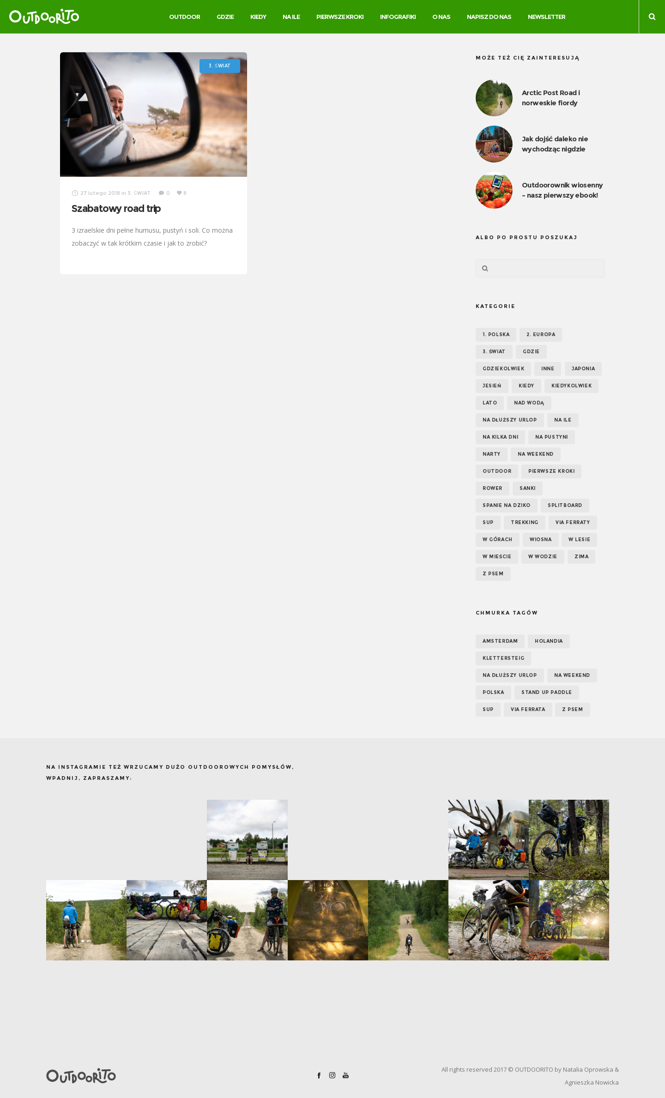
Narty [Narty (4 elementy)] (492, 454)
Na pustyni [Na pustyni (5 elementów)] (551, 437)
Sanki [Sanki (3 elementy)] (528, 488)
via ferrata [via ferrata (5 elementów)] (528, 709)
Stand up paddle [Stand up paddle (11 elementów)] (546, 692)
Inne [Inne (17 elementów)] (547, 369)
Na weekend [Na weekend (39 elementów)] (536, 454)
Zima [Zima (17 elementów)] (581, 557)
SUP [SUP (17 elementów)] (488, 522)
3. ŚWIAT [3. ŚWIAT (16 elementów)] (494, 352)
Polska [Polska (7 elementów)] (493, 692)
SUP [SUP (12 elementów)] (488, 709)
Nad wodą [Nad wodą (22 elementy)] (529, 403)
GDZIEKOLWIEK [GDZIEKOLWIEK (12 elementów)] (503, 369)
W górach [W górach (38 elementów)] (498, 540)
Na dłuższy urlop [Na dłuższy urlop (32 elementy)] (510, 420)
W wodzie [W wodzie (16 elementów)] (542, 557)
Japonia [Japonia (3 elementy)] (583, 369)
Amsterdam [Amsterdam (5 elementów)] (500, 641)
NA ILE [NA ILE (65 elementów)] (563, 420)
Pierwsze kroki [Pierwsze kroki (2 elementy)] (551, 471)
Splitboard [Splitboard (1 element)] (565, 505)
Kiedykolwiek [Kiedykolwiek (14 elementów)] (571, 386)
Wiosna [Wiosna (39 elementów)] (541, 540)
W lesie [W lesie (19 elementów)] (579, 540)
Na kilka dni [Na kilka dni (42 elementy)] (500, 437)
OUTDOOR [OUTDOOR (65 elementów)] (497, 471)
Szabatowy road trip (116, 208)
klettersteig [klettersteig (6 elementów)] (503, 658)
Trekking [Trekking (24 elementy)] (524, 522)
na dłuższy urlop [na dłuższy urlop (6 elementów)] (510, 675)
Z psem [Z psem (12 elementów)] (493, 574)
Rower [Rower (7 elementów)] (492, 488)
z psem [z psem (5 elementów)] (572, 709)
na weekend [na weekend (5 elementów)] (572, 675)
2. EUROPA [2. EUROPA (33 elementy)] (540, 335)
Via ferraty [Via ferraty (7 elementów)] (573, 522)
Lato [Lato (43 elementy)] (490, 403)
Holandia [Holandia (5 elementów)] (549, 641)
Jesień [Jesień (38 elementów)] (492, 386)
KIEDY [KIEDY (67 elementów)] (526, 386)
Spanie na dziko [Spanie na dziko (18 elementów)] (507, 505)
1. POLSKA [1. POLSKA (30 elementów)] (496, 335)
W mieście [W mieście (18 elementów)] (497, 557)
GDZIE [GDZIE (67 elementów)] (531, 352)
